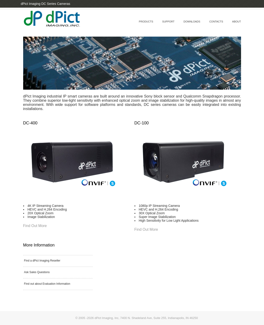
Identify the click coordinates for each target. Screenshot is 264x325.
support (168, 21)
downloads (192, 21)
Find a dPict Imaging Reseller (42, 260)
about (236, 21)
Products (146, 21)
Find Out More (35, 226)
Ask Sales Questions (37, 272)
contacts (216, 21)
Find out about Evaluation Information (47, 283)
